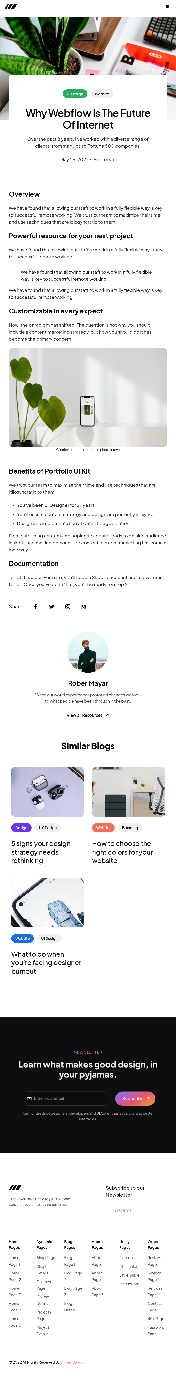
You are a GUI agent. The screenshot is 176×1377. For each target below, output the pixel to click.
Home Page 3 (15, 1291)
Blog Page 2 (73, 1276)
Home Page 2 (15, 1276)
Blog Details (70, 1306)
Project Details (43, 1330)
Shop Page (46, 1257)
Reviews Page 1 (155, 1260)
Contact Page (155, 1306)
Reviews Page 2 (155, 1276)
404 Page (156, 1318)
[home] (35, 6)
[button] (167, 6)
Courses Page (44, 1285)
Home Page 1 (14, 1260)
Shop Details (42, 1269)
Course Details (43, 1300)
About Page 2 (97, 1276)
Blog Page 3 (73, 1291)
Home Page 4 (15, 1306)
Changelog (129, 1266)
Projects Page (44, 1315)
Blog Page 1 (69, 1260)
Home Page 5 (15, 1321)
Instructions (129, 1283)
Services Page (155, 1291)
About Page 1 (97, 1260)
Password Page (156, 1330)
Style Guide (129, 1275)
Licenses (127, 1257)
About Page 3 (97, 1291)
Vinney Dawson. (74, 1362)
